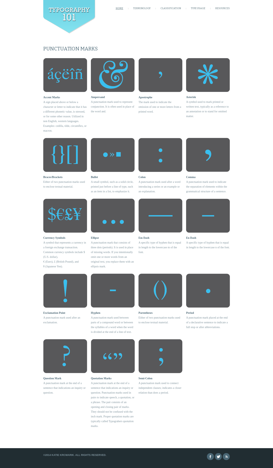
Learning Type (69, 17)
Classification (171, 8)
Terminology (142, 8)
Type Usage (198, 8)
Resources (222, 8)
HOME (119, 8)
